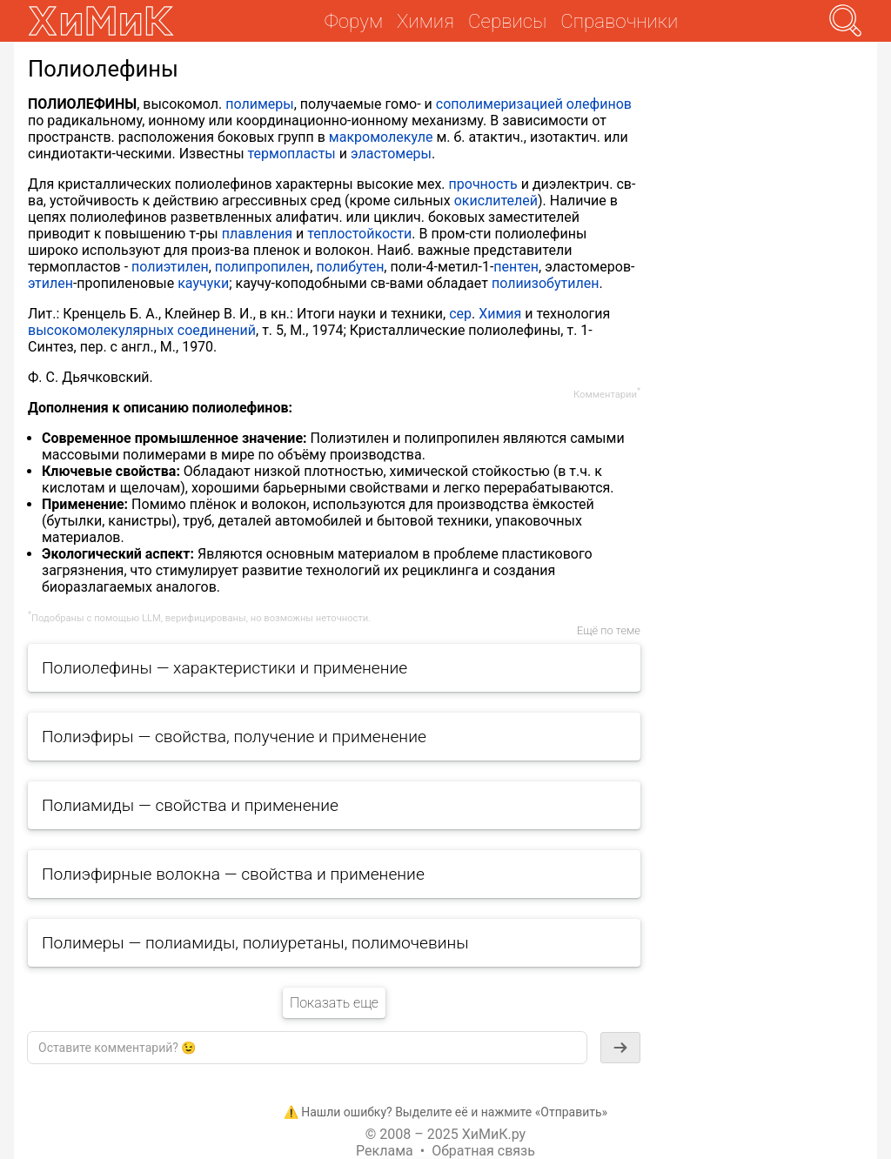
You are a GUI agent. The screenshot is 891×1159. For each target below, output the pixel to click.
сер (460, 313)
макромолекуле (381, 137)
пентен (516, 266)
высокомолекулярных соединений (142, 330)
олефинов (599, 104)
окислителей (496, 200)
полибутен (350, 266)
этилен (50, 283)
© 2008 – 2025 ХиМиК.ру (445, 1134)
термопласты (292, 153)
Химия (500, 313)
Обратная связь (483, 1150)
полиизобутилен (546, 283)
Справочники (619, 21)
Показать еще (334, 1003)
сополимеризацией (499, 104)
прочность (483, 184)
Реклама (384, 1150)
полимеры (259, 104)
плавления (257, 233)
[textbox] (307, 1047)
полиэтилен (170, 266)
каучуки (203, 283)
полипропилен (263, 266)
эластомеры (391, 153)
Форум (354, 21)
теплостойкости (359, 233)
